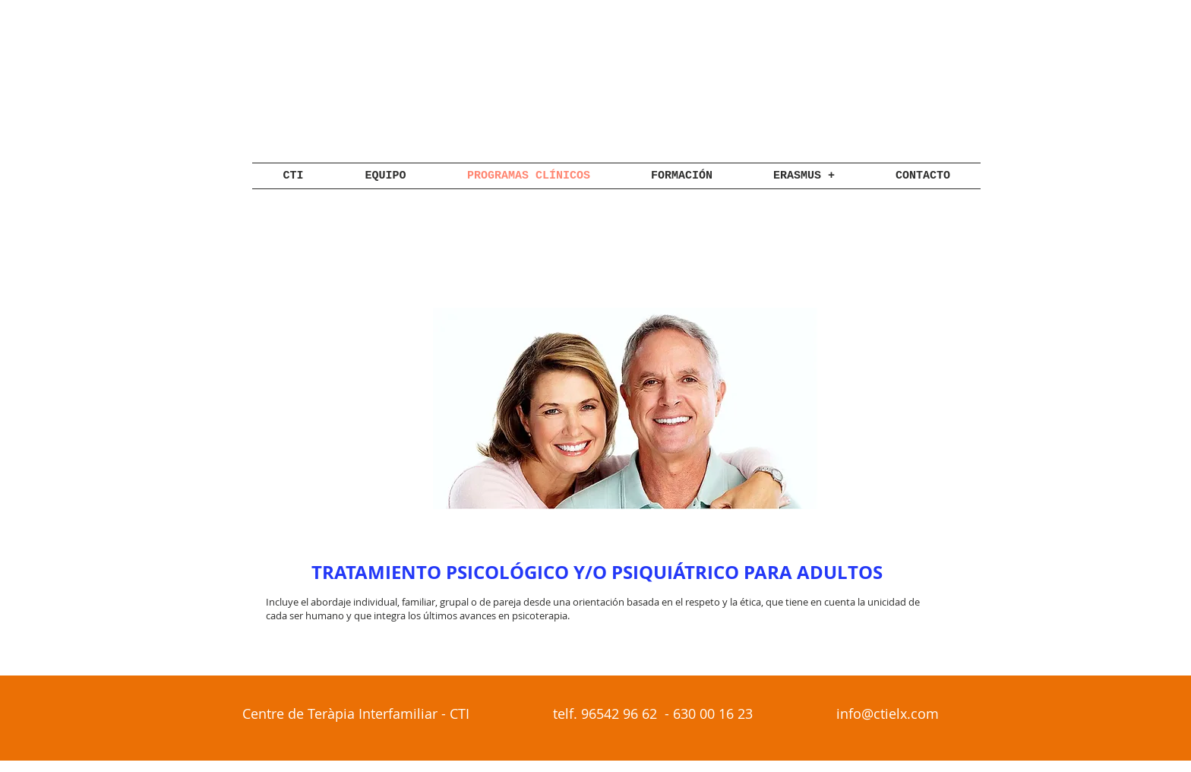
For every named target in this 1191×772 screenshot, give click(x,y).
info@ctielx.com (887, 713)
